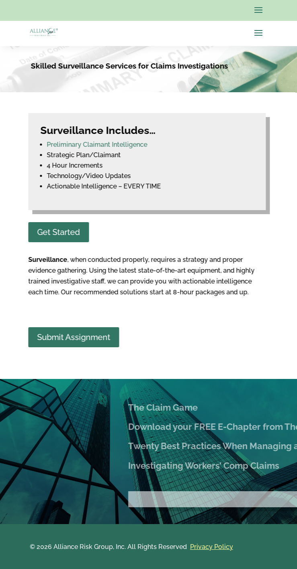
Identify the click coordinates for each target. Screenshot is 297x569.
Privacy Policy (211, 547)
